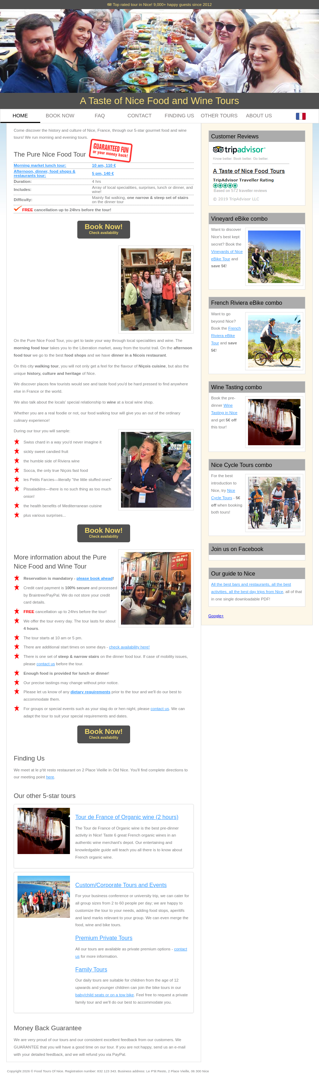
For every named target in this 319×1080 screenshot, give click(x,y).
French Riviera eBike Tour (226, 335)
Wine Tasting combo (236, 387)
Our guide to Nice (233, 573)
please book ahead (95, 578)
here (50, 777)
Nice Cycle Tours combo (241, 465)
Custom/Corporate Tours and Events (120, 885)
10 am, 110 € (104, 165)
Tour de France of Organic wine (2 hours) (126, 817)
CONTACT (140, 115)
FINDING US (179, 115)
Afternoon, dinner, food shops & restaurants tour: (44, 173)
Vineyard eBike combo (239, 218)
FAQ (100, 115)
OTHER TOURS (219, 115)
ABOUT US (259, 115)
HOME (20, 115)
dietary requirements (90, 692)
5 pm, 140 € (103, 173)
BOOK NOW (60, 115)
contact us (45, 664)
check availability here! (129, 647)
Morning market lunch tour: (40, 165)
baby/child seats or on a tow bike (104, 995)
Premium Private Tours (103, 938)
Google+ (216, 616)
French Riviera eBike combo (246, 303)
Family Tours (91, 969)
